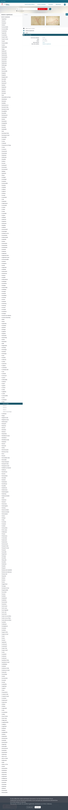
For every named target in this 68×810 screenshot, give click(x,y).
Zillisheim (4, 788)
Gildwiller (4, 225)
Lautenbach (4, 367)
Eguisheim (4, 173)
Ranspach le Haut (5, 547)
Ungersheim (4, 708)
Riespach (4, 568)
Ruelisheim (4, 600)
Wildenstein (4, 760)
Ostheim (3, 525)
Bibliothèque (58, 4)
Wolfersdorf (4, 776)
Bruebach (4, 125)
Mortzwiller (4, 459)
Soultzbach (4, 654)
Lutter (3, 401)
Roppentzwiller (5, 590)
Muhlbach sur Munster (6, 467)
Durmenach (4, 167)
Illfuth (3, 319)
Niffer (3, 497)
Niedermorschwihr (5, 495)
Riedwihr (4, 566)
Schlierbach (4, 624)
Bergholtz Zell (4, 77)
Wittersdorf (4, 774)
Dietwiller (4, 159)
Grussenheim (4, 235)
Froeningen (4, 213)
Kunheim (4, 357)
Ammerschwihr (5, 27)
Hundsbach (4, 311)
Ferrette (3, 195)
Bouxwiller (4, 113)
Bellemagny (4, 65)
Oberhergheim (5, 505)
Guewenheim (4, 245)
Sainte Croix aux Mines (6, 616)
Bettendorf (4, 83)
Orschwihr (4, 521)
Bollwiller (4, 103)
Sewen (3, 636)
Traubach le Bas (5, 694)
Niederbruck (4, 487)
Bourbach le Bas (5, 107)
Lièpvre (3, 383)
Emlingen (4, 177)
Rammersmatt (5, 543)
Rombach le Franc (5, 588)
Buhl (3, 131)
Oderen (3, 515)
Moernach (4, 445)
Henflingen (4, 281)
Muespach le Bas (5, 463)
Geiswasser (4, 223)
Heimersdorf (4, 271)
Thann (3, 690)
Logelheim (4, 391)
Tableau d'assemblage (7, 411)
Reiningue (4, 556)
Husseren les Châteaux (6, 315)
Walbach (3, 730)
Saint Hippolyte (5, 610)
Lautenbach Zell (5, 369)
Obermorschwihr (5, 509)
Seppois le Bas (5, 632)
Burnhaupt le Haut (5, 135)
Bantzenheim (4, 57)
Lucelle (3, 393)
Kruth (3, 355)
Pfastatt (3, 533)
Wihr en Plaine (5, 758)
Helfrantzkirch (5, 279)
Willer (3, 762)
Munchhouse (4, 471)
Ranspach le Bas (5, 545)
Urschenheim (4, 712)
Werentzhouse (5, 748)
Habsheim (4, 251)
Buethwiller (4, 129)
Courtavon (4, 149)
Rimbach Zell (4, 574)
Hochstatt (4, 297)
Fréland (3, 209)
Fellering (3, 193)
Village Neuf (4, 720)
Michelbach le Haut (6, 435)
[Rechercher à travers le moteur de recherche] (27, 9)
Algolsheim (4, 19)
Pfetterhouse (4, 535)
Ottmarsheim (4, 527)
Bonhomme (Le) (5, 105)
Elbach (3, 175)
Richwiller (4, 562)
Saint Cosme (4, 608)
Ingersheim (4, 323)
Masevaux (4, 425)
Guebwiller (4, 239)
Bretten (3, 119)
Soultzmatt (4, 658)
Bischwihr (4, 93)
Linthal (3, 389)
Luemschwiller (5, 395)
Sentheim (4, 630)
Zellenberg (4, 786)
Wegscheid (4, 744)
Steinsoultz (4, 672)
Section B (4, 407)
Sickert (3, 638)
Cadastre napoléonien (5, 17)
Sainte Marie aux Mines (6, 620)
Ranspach (4, 549)
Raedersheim (4, 541)
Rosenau (3, 594)
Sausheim (4, 622)
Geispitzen (4, 221)
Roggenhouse (4, 584)
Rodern (3, 582)
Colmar (3, 147)
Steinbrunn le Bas (5, 668)
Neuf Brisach (4, 483)
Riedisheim (4, 564)
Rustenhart (4, 604)
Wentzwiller (4, 746)
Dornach (3, 163)
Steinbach (4, 666)
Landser (3, 361)
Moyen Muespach (5, 461)
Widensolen (4, 754)
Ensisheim (4, 181)
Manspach (4, 423)
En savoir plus (30, 807)
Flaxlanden (4, 201)
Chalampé (4, 143)
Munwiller (4, 477)
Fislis (3, 199)
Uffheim (3, 704)
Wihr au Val (4, 756)
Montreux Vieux (5, 451)
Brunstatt (4, 127)
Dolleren (3, 161)
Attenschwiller (5, 43)
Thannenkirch (4, 692)
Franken (3, 207)
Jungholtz (4, 331)
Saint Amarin (4, 606)
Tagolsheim (4, 686)
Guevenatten (4, 243)
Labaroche (4, 359)
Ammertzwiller (5, 29)
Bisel (3, 95)
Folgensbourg (4, 203)
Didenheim (4, 155)
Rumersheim (4, 602)
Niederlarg (4, 493)
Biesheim (4, 89)
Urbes (3, 710)
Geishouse (4, 219)
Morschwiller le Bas (6, 457)
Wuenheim (4, 782)
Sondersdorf (4, 646)
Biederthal (4, 87)
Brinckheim (4, 121)
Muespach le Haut (5, 465)
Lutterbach (4, 413)
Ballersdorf (4, 51)
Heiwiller (4, 277)
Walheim (4, 734)
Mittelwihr (4, 441)
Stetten (3, 676)
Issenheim (4, 325)
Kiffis (3, 343)
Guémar (3, 241)
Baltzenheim (4, 55)
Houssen (3, 307)
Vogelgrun (4, 724)
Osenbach (4, 523)
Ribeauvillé (4, 560)
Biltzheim (4, 91)
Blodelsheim (4, 99)
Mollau (3, 447)
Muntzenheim (5, 475)
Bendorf (3, 67)
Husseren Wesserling (6, 317)
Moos (3, 453)
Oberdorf (4, 501)
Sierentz (3, 640)
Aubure (3, 45)
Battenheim (4, 61)
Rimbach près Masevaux (7, 572)
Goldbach (4, 227)
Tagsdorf (3, 688)
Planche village (6, 403)
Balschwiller (4, 53)
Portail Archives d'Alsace (30, 4)
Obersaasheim (5, 513)
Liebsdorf (4, 381)
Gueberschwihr (5, 237)
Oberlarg (3, 507)
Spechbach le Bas (5, 660)
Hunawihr (4, 309)
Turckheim (4, 698)
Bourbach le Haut (5, 109)
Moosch (3, 455)
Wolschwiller (4, 780)
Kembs (3, 339)
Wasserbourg (4, 738)
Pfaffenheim (4, 531)
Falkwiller (4, 187)
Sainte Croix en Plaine (6, 618)
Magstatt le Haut (5, 419)
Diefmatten (4, 157)
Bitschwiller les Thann (6, 97)
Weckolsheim (4, 742)
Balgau (3, 49)
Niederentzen (4, 489)
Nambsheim (4, 481)
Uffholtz (3, 706)
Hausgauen (4, 263)
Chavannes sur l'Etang (6, 145)
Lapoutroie (4, 363)
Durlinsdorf (4, 165)
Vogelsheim (4, 726)
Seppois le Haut (5, 634)
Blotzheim (4, 101)
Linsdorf (3, 387)
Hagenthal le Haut (5, 257)
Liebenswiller (4, 379)
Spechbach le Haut (5, 662)
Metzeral (3, 431)
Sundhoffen (4, 684)
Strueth (3, 682)
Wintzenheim (4, 768)
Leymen (3, 377)
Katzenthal (4, 335)
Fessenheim (4, 197)
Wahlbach (4, 728)
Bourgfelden (4, 111)
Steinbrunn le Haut (6, 670)
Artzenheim (4, 35)
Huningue (4, 313)
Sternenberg (4, 674)
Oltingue (3, 517)
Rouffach (4, 596)
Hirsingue (4, 291)
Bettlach (3, 85)
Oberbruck (4, 499)
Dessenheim (4, 153)
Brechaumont (4, 115)
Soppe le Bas (4, 648)
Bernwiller (4, 79)
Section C (4, 409)
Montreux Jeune (5, 449)
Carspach (4, 139)
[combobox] (42, 9)
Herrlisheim (4, 283)
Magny (3, 415)
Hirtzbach (4, 293)
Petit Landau (4, 529)
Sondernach (4, 644)
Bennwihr (4, 69)
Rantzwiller (4, 551)
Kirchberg (4, 347)
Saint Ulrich (4, 614)
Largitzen (4, 365)
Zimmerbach (4, 790)
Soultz (3, 652)
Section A (4, 405)
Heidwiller (4, 269)
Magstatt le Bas (5, 417)
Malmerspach (4, 421)
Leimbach (4, 373)
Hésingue (4, 285)
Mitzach (3, 443)
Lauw (3, 371)
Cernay (3, 141)
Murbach (4, 479)
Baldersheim (4, 47)
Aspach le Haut (5, 39)
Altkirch (3, 25)
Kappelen (4, 333)
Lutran (3, 397)
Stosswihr (4, 680)
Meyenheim (4, 433)
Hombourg (4, 303)
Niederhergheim (5, 491)
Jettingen (4, 329)
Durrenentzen (4, 169)
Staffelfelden (4, 664)
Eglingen (3, 171)
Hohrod (3, 299)
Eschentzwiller (5, 183)
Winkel (3, 766)
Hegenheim (4, 267)
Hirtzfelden (4, 295)
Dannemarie (4, 151)
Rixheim (3, 578)
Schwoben (4, 628)
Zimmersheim (5, 792)
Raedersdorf (4, 539)
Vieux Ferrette (5, 716)
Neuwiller (4, 485)
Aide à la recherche (21, 11)
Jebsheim (4, 327)
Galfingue (4, 217)
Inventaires (50, 4)
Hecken (3, 265)
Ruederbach (4, 598)
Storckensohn (5, 678)
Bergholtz (4, 75)
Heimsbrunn (4, 273)
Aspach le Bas (4, 37)
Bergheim (4, 73)
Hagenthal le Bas (5, 255)
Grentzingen (4, 231)
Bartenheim (4, 59)
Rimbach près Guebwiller (7, 570)
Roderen (3, 580)
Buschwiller (4, 137)
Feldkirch (4, 191)
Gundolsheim (4, 247)
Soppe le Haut (5, 650)
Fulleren (3, 215)
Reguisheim (4, 554)
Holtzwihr (4, 301)
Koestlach (4, 351)
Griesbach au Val (5, 233)
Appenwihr (4, 33)
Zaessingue (4, 784)
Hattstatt (4, 261)
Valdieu (3, 714)
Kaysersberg (4, 337)
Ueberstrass (4, 702)
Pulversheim (4, 537)
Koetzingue (4, 353)
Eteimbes (4, 185)
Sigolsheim (4, 642)
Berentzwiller (4, 71)
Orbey (3, 519)
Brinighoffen (4, 123)
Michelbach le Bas (5, 439)
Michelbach (4, 437)
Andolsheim (4, 31)
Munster (3, 473)
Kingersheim (4, 345)
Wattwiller (4, 740)
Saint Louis (4, 612)
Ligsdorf (3, 385)
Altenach (4, 21)
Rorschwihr (4, 592)
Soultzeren (4, 656)
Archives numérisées (41, 4)
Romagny (4, 586)
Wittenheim (4, 772)
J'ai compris (37, 807)
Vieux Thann (4, 718)
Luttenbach (4, 399)
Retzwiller (4, 558)
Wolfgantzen (4, 778)
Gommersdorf (5, 229)
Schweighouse (5, 626)
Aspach (3, 41)
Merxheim (4, 429)
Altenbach (4, 23)
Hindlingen (4, 289)
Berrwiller (4, 81)
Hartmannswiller (5, 259)
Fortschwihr (4, 205)
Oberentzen (4, 503)
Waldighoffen (4, 732)
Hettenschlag (4, 287)
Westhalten (4, 750)
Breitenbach (4, 117)
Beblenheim (4, 63)
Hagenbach (4, 253)
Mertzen (3, 427)
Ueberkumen (4, 700)
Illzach (3, 321)
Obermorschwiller (5, 511)
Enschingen (4, 179)
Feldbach (4, 189)
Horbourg (4, 305)
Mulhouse (4, 469)
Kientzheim (4, 341)
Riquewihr (4, 576)
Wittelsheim (4, 770)
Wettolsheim (4, 752)
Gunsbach (4, 249)
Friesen (3, 211)
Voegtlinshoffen (5, 722)
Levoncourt (4, 375)
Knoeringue (4, 349)
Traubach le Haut (5, 696)
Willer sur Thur (5, 764)
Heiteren (3, 275)
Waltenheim (4, 736)
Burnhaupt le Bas (5, 133)
